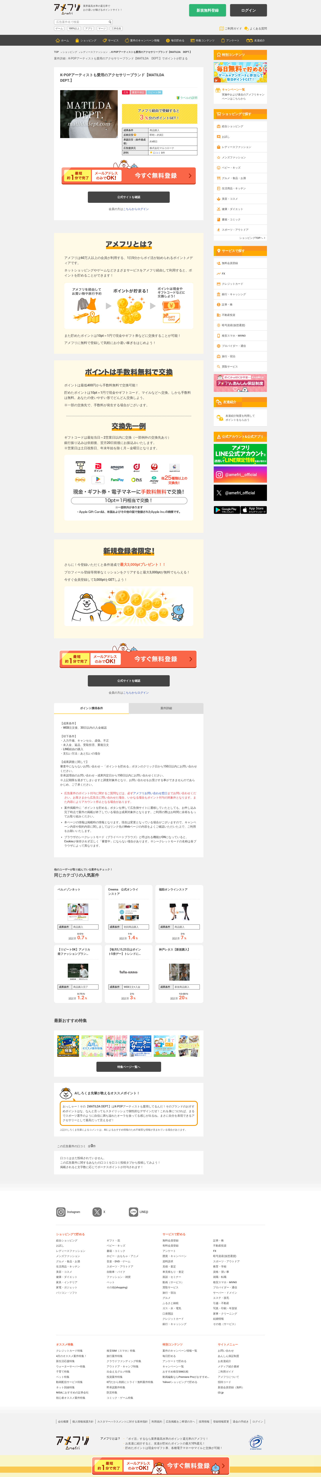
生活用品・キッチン (234, 188)
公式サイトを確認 (128, 197)
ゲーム (59, 28)
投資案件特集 (115, 1376)
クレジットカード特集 (69, 1350)
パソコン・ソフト (66, 1292)
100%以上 (74, 28)
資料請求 (168, 1261)
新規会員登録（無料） (231, 1387)
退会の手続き (241, 1421)
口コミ (156, 152)
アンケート (233, 40)
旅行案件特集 (115, 1356)
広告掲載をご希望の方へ (180, 1421)
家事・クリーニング (225, 1313)
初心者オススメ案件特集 (70, 1397)
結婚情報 (218, 1318)
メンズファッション (234, 157)
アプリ (89, 28)
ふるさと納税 (171, 1303)
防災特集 (112, 1392)
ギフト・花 (113, 1240)
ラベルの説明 (186, 98)
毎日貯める (177, 40)
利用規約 (156, 1421)
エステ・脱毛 (221, 1297)
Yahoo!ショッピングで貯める (180, 1382)
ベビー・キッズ (231, 167)
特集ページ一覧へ (128, 1067)
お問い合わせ (226, 1350)
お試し (226, 136)
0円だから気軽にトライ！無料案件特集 (130, 1382)
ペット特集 (62, 1376)
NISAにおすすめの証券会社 (72, 1392)
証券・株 (227, 304)
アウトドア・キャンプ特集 (123, 1366)
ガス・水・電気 (172, 1308)
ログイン (248, 10)
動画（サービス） (173, 1282)
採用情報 (204, 1421)
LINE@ (144, 1212)
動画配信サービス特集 (69, 1382)
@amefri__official (241, 474)
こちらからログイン (136, 209)
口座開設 (168, 1313)
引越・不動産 (221, 1303)
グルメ (167, 1297)
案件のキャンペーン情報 (144, 40)
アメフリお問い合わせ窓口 (150, 793)
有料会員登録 (171, 1245)
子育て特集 (62, 1371)
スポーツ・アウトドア (235, 229)
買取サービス (230, 366)
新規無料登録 (208, 10)
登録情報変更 (221, 1421)
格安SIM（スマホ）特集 (121, 1350)
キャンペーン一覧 (173, 1366)
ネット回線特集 (65, 1387)
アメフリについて (228, 1376)
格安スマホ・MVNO (234, 335)
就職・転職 (219, 1276)
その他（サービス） (225, 1324)
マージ (102, 28)
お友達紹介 (224, 1361)
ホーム (65, 40)
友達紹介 (259, 40)
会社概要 (63, 1421)
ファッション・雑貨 (119, 1276)
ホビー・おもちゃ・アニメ (123, 1256)
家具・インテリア (66, 1282)
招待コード (224, 1382)
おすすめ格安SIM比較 (176, 1371)
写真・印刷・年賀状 (225, 1308)
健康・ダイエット (232, 209)
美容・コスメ (230, 198)
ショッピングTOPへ (251, 237)
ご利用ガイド (233, 28)
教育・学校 (219, 1266)
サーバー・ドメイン (225, 1292)
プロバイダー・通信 (234, 345)
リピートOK (154, 92)
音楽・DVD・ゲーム (118, 1261)
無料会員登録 (230, 263)
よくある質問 (258, 28)
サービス (113, 40)
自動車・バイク (116, 1271)
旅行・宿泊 (228, 356)
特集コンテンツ (205, 40)
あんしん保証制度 (228, 1356)
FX (223, 273)
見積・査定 (169, 1266)
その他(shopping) (117, 1287)
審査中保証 (138, 92)
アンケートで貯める (174, 1361)
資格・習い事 (221, 1271)
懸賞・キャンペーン (174, 1256)
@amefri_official (240, 492)
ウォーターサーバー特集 (70, 1366)
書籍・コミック (231, 219)
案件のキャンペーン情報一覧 (180, 1350)
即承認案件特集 (116, 1387)
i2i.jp (221, 1392)
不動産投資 (228, 314)
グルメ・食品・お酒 (234, 178)
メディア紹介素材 (228, 1366)
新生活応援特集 (65, 1361)
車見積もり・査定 (173, 1271)
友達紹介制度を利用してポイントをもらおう (240, 417)
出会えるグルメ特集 (119, 1371)
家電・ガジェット (66, 1287)
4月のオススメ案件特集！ (71, 1356)
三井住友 (116, 28)
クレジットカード (232, 283)
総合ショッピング (232, 126)
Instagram (73, 1212)
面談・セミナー (172, 1276)
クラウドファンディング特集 (124, 1361)
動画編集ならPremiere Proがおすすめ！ (186, 1376)
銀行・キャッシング (234, 294)
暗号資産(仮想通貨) (233, 325)
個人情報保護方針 (83, 1421)
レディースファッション (236, 147)
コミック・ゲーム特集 (120, 1397)
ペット (111, 1282)
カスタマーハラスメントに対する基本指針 (122, 1421)
